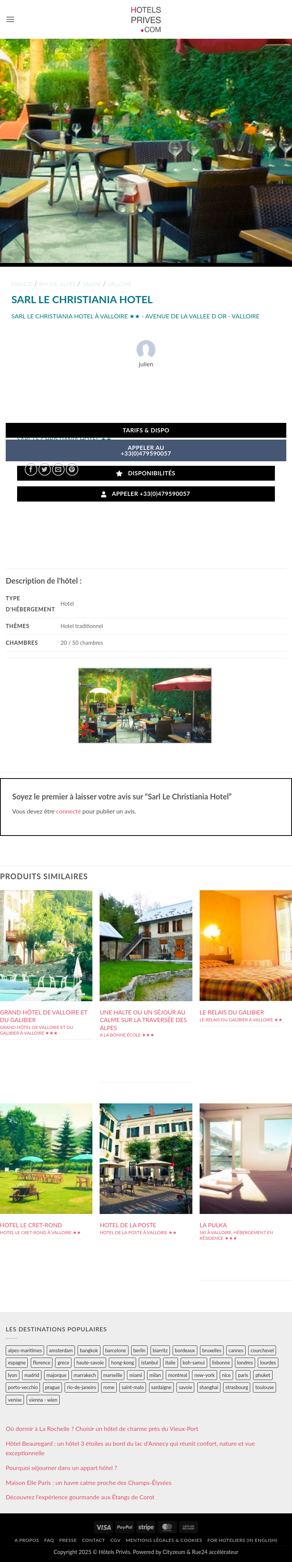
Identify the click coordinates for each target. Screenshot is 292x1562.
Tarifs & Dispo (145, 430)
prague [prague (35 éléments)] (52, 1387)
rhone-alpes (57, 284)
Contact (93, 1540)
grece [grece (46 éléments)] (63, 1362)
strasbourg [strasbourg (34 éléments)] (236, 1387)
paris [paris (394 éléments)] (243, 1375)
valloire (120, 284)
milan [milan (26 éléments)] (155, 1375)
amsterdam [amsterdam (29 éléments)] (61, 1350)
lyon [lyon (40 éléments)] (12, 1375)
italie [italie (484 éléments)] (170, 1362)
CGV (115, 1540)
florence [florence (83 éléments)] (42, 1362)
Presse (68, 1540)
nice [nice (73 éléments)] (226, 1375)
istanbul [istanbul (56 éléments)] (149, 1362)
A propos (26, 1540)
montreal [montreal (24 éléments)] (177, 1375)
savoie (92, 284)
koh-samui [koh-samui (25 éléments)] (194, 1362)
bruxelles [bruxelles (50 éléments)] (211, 1350)
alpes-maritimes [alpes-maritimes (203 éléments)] (25, 1350)
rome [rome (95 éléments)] (108, 1387)
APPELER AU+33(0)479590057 (146, 450)
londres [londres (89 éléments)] (245, 1362)
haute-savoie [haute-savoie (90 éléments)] (90, 1362)
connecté (68, 811)
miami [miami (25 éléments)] (135, 1375)
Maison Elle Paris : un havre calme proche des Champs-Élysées (88, 1482)
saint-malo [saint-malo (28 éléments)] (133, 1387)
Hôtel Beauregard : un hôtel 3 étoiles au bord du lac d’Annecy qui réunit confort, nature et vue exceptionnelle (130, 1448)
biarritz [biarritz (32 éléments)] (160, 1350)
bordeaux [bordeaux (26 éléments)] (185, 1350)
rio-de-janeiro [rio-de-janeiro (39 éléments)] (81, 1387)
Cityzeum (174, 1552)
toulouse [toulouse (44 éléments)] (264, 1387)
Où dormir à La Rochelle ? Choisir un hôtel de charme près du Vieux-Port (102, 1428)
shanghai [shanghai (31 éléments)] (209, 1387)
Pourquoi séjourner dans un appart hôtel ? (61, 1467)
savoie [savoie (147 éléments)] (185, 1387)
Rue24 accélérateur (215, 1552)
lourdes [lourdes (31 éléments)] (268, 1362)
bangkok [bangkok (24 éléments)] (89, 1350)
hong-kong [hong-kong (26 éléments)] (122, 1362)
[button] (10, 19)
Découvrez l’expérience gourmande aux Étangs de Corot (80, 1496)
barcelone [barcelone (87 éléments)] (115, 1350)
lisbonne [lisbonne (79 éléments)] (221, 1362)
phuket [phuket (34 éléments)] (263, 1375)
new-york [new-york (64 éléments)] (204, 1375)
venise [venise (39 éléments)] (15, 1400)
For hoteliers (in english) (243, 1540)
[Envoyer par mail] (58, 469)
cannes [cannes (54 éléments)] (236, 1350)
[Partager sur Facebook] (31, 469)
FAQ (49, 1540)
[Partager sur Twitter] (44, 469)
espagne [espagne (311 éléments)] (16, 1362)
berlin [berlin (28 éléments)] (139, 1350)
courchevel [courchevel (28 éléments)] (262, 1350)
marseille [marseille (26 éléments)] (112, 1375)
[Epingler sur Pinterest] (72, 469)
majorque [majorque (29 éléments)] (56, 1375)
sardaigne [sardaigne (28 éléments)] (161, 1387)
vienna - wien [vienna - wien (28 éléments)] (43, 1400)
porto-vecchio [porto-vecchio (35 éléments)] (23, 1387)
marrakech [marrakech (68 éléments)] (85, 1375)
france (21, 284)
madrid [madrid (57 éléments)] (31, 1375)
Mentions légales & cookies (164, 1540)
